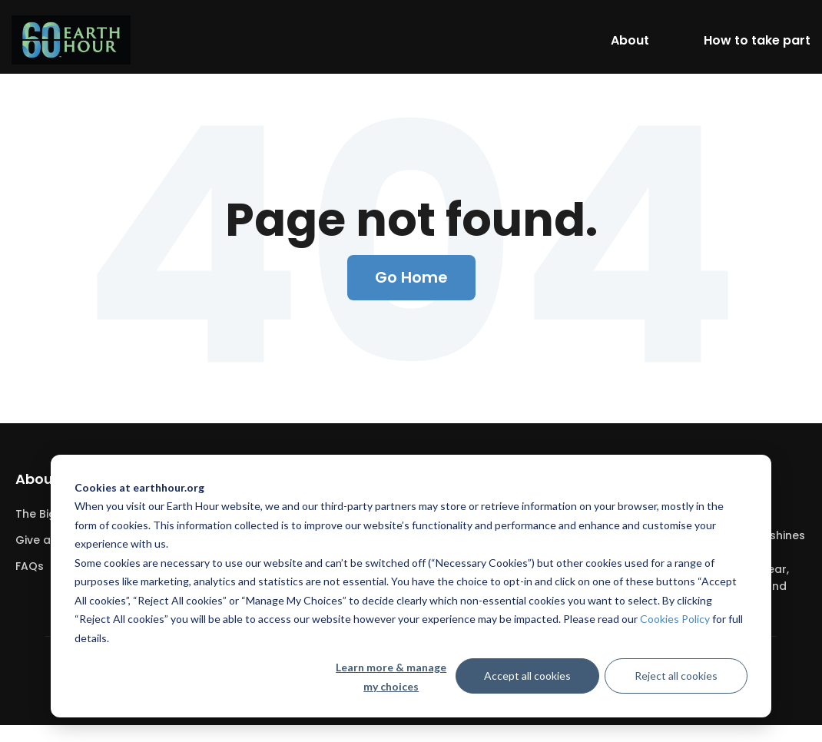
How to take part (757, 40)
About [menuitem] (37, 479)
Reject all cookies (676, 675)
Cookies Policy (675, 618)
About (630, 40)
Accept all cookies (527, 675)
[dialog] (411, 586)
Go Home (411, 277)
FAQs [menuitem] (29, 566)
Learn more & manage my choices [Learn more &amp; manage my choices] (391, 677)
